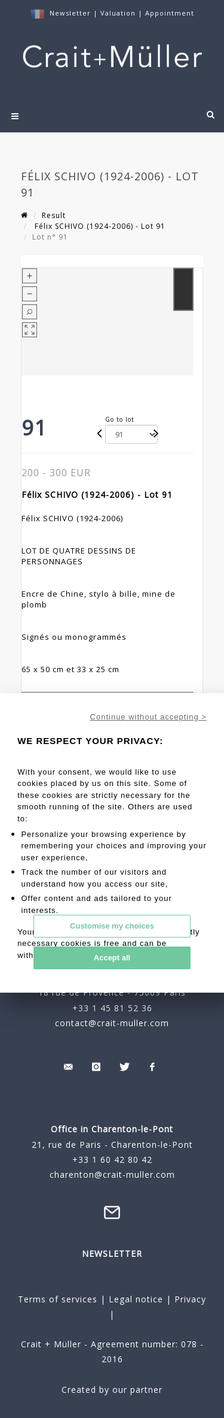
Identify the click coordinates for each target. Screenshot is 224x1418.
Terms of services (57, 1299)
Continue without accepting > (148, 716)
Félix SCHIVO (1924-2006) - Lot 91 (98, 226)
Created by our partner (112, 1389)
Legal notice (136, 1299)
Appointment (169, 12)
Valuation (118, 12)
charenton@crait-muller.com (112, 1174)
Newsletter (70, 12)
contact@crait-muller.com (112, 1023)
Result (54, 215)
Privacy (188, 1299)
